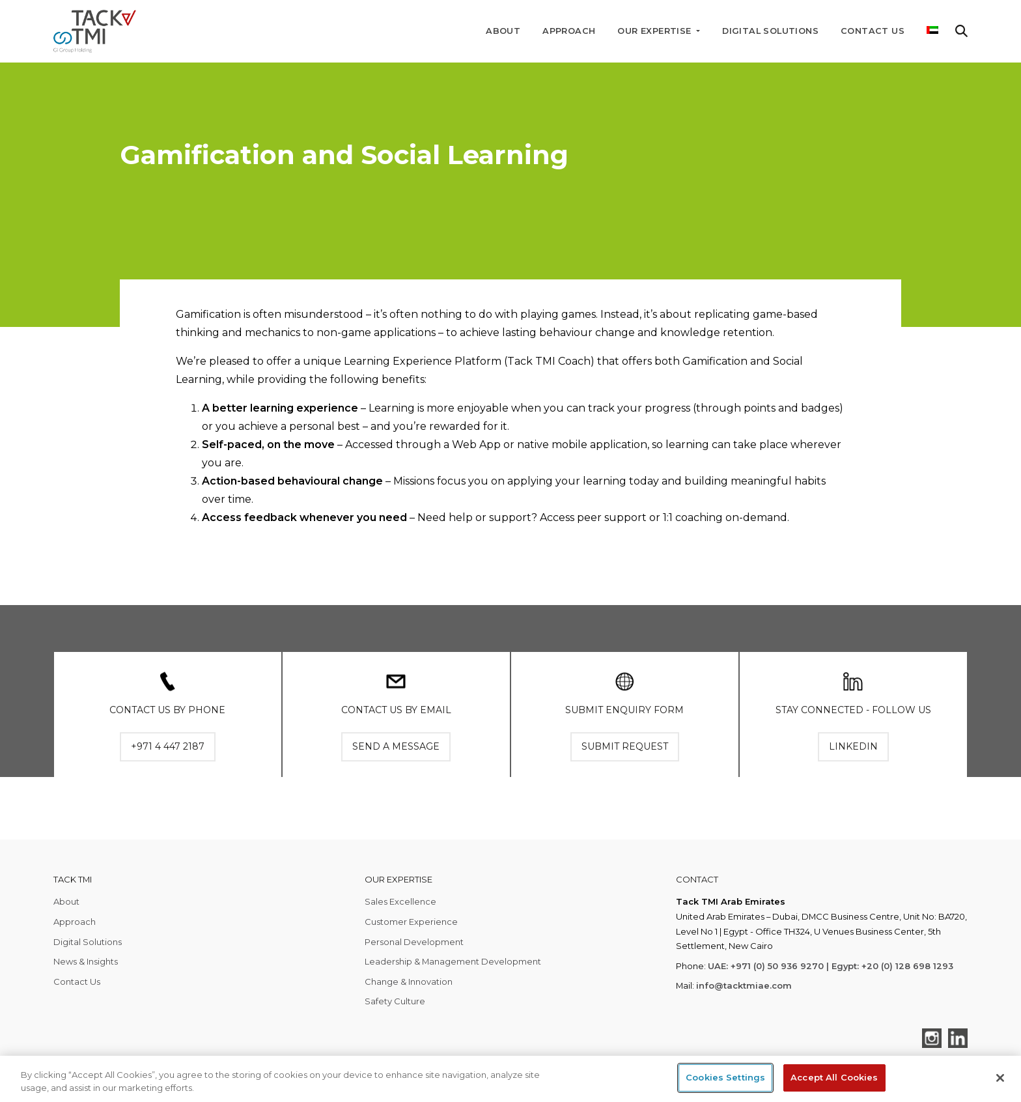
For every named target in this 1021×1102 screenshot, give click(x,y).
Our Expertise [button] (655, 31)
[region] (510, 1079)
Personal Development (414, 942)
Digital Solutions (770, 31)
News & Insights (85, 961)
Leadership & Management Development (453, 961)
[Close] (1000, 1078)
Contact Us (872, 31)
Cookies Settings (725, 1077)
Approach (568, 31)
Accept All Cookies (834, 1077)
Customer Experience (411, 921)
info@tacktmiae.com (744, 985)
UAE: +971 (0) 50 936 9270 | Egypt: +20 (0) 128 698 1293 (830, 966)
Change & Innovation (409, 981)
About (503, 31)
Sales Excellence (400, 901)
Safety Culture (395, 1001)
